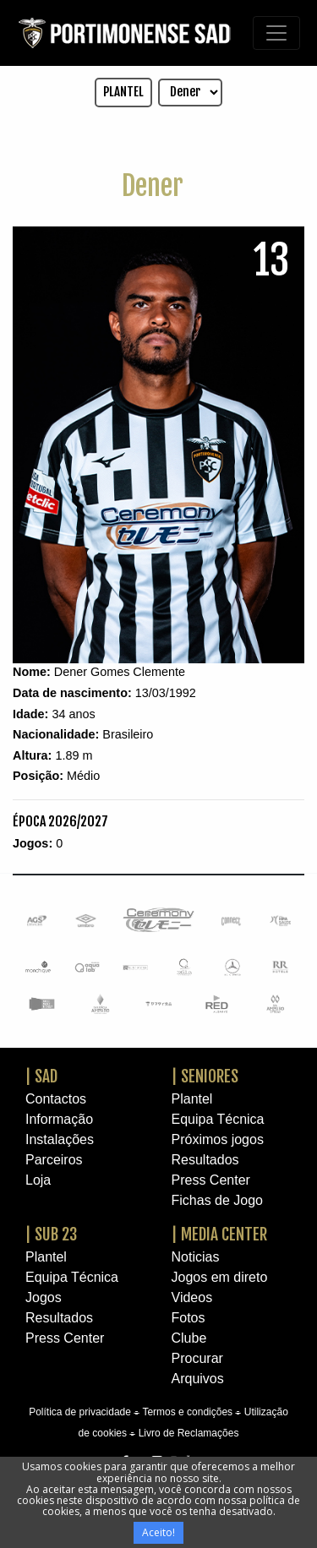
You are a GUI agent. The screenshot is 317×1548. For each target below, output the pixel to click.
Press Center (211, 1180)
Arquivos (198, 1378)
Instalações (59, 1139)
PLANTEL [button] (123, 92)
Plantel (192, 1099)
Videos (192, 1297)
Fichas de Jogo (218, 1200)
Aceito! (158, 1532)
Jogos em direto (220, 1277)
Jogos (43, 1297)
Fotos (188, 1318)
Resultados (205, 1160)
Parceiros (54, 1160)
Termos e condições (187, 1412)
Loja (38, 1180)
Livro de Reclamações (189, 1433)
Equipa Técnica (218, 1119)
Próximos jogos (218, 1139)
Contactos (55, 1099)
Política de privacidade (80, 1412)
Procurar (197, 1358)
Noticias (196, 1257)
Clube (189, 1338)
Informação (59, 1119)
